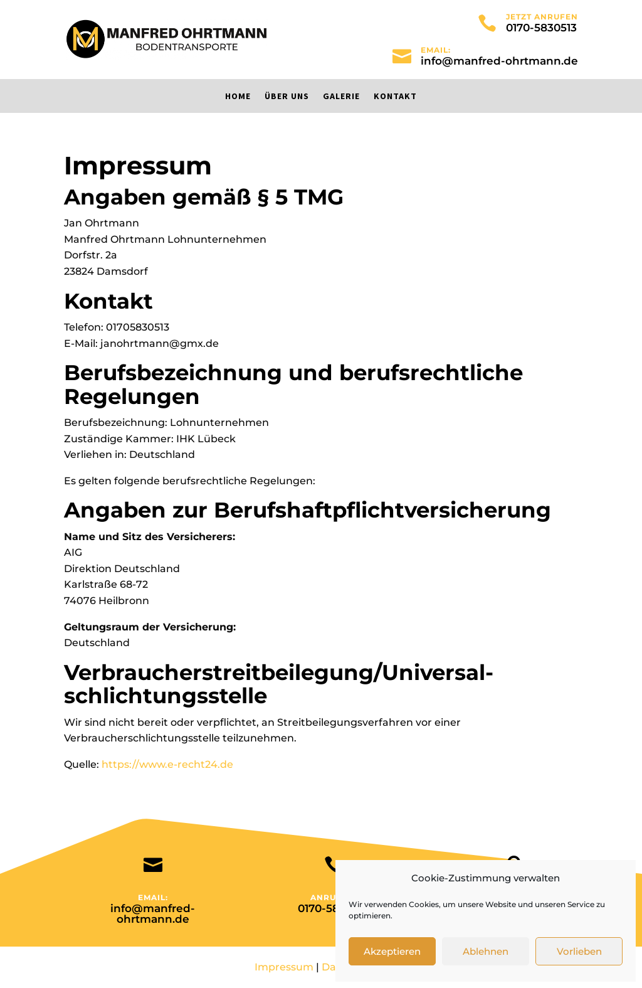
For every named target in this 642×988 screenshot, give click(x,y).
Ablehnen (485, 951)
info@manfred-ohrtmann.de (499, 61)
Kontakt (395, 97)
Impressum (284, 967)
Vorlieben (579, 951)
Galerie (341, 97)
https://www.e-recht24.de (167, 764)
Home (238, 97)
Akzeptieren (392, 951)
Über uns (287, 97)
